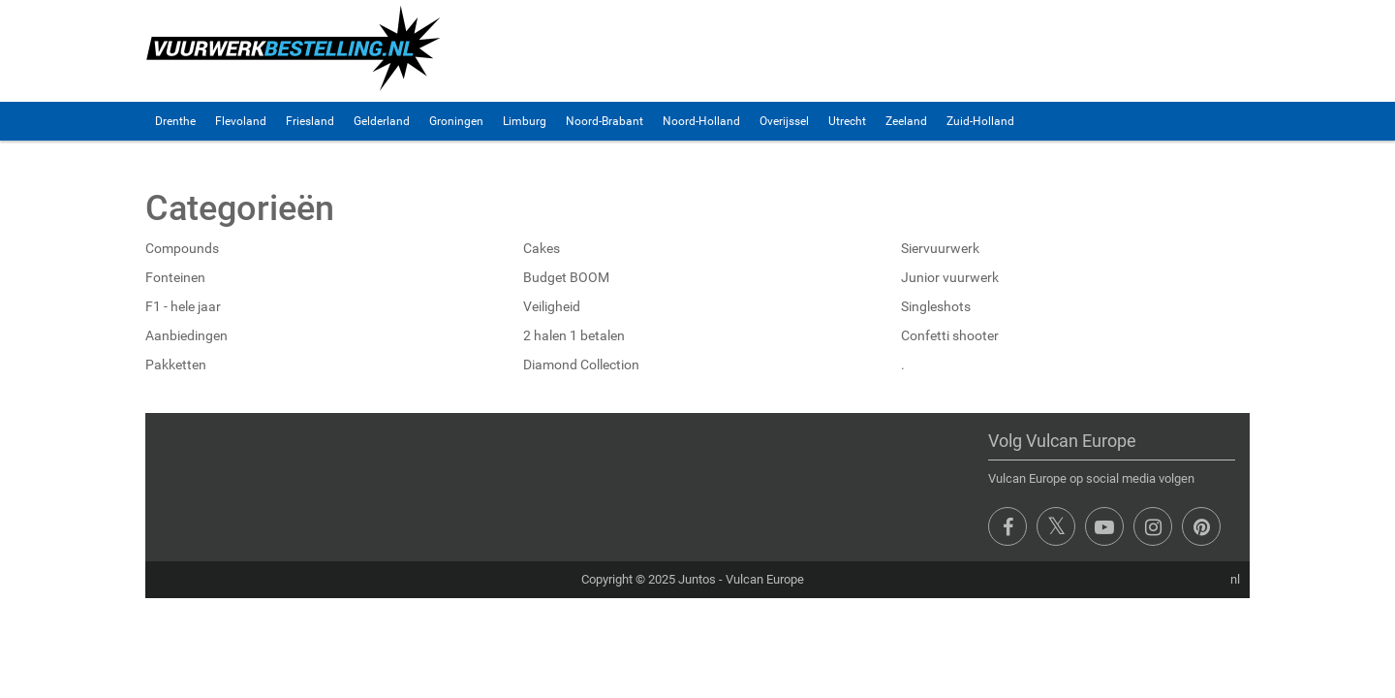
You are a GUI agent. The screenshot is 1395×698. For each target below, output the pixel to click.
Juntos (697, 579)
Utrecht (847, 121)
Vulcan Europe (765, 579)
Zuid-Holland (980, 121)
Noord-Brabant (604, 121)
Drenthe (175, 121)
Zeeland (906, 121)
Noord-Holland (701, 121)
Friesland (310, 121)
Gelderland (382, 121)
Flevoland (240, 121)
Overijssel (784, 121)
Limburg (524, 121)
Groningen (456, 121)
